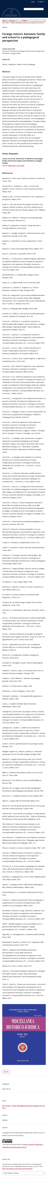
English (40, 2)
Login (33, 2)
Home (4, 21)
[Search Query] (34, 9)
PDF (6, 1072)
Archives (12, 21)
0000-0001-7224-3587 (16, 166)
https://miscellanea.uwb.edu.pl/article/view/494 (17, 1169)
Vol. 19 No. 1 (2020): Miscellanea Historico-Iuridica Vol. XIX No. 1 (23, 23)
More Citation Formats (11, 1173)
